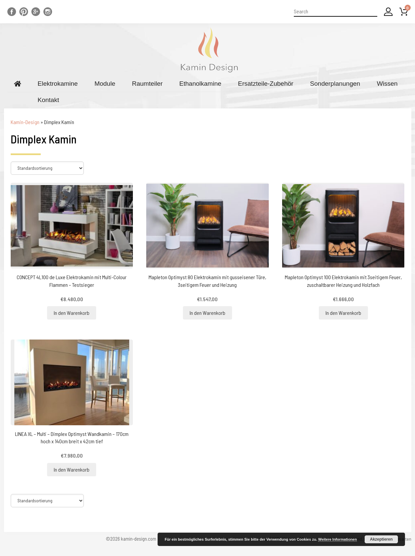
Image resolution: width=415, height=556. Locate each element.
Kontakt (48, 99)
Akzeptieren (381, 539)
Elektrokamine (58, 83)
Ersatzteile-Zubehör (265, 83)
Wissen (387, 83)
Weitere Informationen (337, 539)
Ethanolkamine (200, 83)
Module (104, 83)
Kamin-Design (25, 122)
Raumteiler (147, 83)
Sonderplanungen (335, 83)
